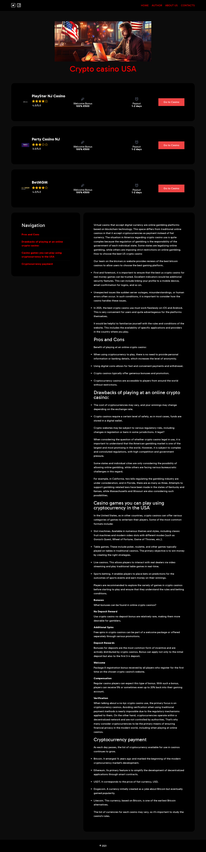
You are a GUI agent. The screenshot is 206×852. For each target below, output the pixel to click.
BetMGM (34, 182)
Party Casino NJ (34, 139)
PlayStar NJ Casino (34, 96)
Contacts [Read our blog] (188, 5)
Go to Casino (171, 102)
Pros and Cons (30, 234)
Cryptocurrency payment (37, 263)
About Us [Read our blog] (171, 5)
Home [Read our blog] (145, 5)
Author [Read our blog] (157, 5)
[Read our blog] (13, 6)
